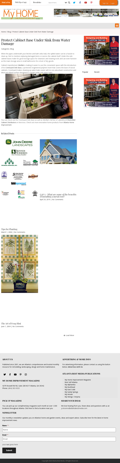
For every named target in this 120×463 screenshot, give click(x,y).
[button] (117, 25)
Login (113, 3)
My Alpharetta (70, 384)
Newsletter (37, 2)
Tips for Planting (9, 229)
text (7, 444)
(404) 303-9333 (14, 388)
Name (5, 426)
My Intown (69, 394)
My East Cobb (70, 389)
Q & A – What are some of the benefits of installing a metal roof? (58, 195)
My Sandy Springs (71, 392)
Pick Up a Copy (21, 2)
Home (3, 32)
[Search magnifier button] (69, 2)
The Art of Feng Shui (11, 323)
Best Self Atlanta (71, 382)
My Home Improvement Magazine (78, 380)
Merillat (21, 65)
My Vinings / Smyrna (72, 397)
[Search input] (56, 2)
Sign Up (105, 3)
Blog (9, 32)
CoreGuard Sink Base (14, 68)
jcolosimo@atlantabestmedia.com (74, 408)
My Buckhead (70, 387)
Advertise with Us (75, 367)
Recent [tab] (96, 72)
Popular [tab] (85, 72)
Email (5, 435)
